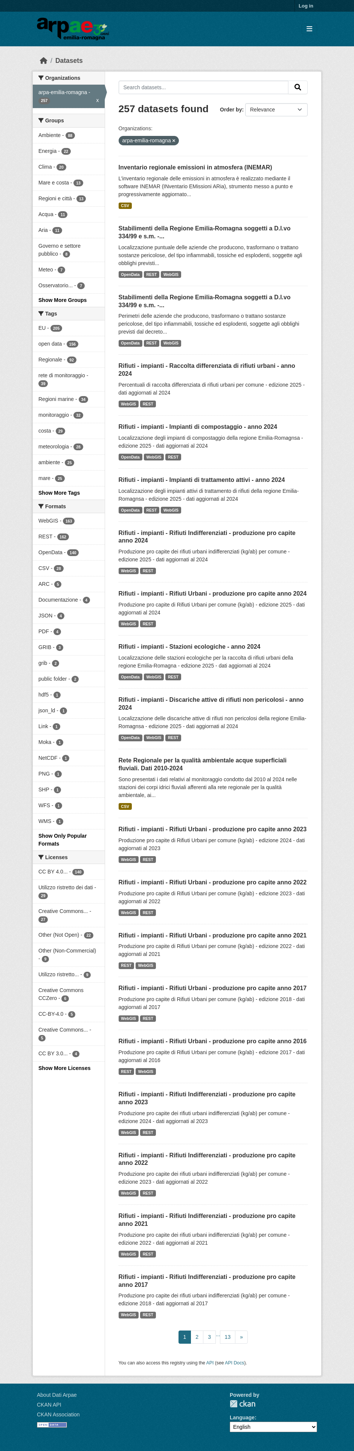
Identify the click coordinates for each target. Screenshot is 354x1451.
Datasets (69, 60)
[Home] (43, 60)
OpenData (130, 274)
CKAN (242, 1404)
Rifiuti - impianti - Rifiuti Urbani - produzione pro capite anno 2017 (213, 988)
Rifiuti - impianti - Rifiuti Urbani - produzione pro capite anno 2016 (213, 1041)
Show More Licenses (64, 1068)
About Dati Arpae (57, 1395)
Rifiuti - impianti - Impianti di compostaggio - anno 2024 (198, 427)
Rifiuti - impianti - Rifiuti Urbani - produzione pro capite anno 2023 (213, 829)
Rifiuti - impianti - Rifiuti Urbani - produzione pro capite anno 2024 (213, 593)
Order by (231, 110)
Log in (306, 6)
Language (242, 1417)
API (210, 1363)
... (218, 1334)
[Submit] (298, 87)
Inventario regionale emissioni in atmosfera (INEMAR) (195, 167)
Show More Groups (62, 300)
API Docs (234, 1363)
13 (228, 1337)
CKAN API (49, 1405)
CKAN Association (58, 1414)
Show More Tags (59, 493)
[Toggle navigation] (309, 29)
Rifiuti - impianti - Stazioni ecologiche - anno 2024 (190, 646)
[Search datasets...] (204, 87)
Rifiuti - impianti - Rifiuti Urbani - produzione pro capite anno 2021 (213, 935)
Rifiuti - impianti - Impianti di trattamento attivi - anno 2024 (202, 480)
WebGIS (171, 274)
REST (151, 274)
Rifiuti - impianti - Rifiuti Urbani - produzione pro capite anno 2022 (213, 882)
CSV (125, 205)
